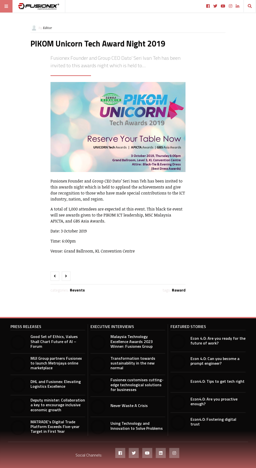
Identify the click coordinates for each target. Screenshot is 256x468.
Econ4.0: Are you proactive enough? (214, 401)
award (180, 290)
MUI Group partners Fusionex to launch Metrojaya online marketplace (56, 363)
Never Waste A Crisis (129, 405)
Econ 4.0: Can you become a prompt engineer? (215, 361)
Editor (47, 28)
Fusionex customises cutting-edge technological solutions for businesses (137, 384)
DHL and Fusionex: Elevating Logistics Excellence (55, 383)
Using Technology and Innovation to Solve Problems (136, 425)
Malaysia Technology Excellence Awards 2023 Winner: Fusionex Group (131, 341)
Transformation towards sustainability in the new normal (132, 363)
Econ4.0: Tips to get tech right (217, 381)
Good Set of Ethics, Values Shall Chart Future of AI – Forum (54, 341)
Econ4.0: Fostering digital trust (213, 421)
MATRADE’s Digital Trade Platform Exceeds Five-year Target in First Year (55, 426)
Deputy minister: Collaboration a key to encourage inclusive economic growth (57, 404)
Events (78, 290)
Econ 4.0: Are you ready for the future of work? (218, 340)
